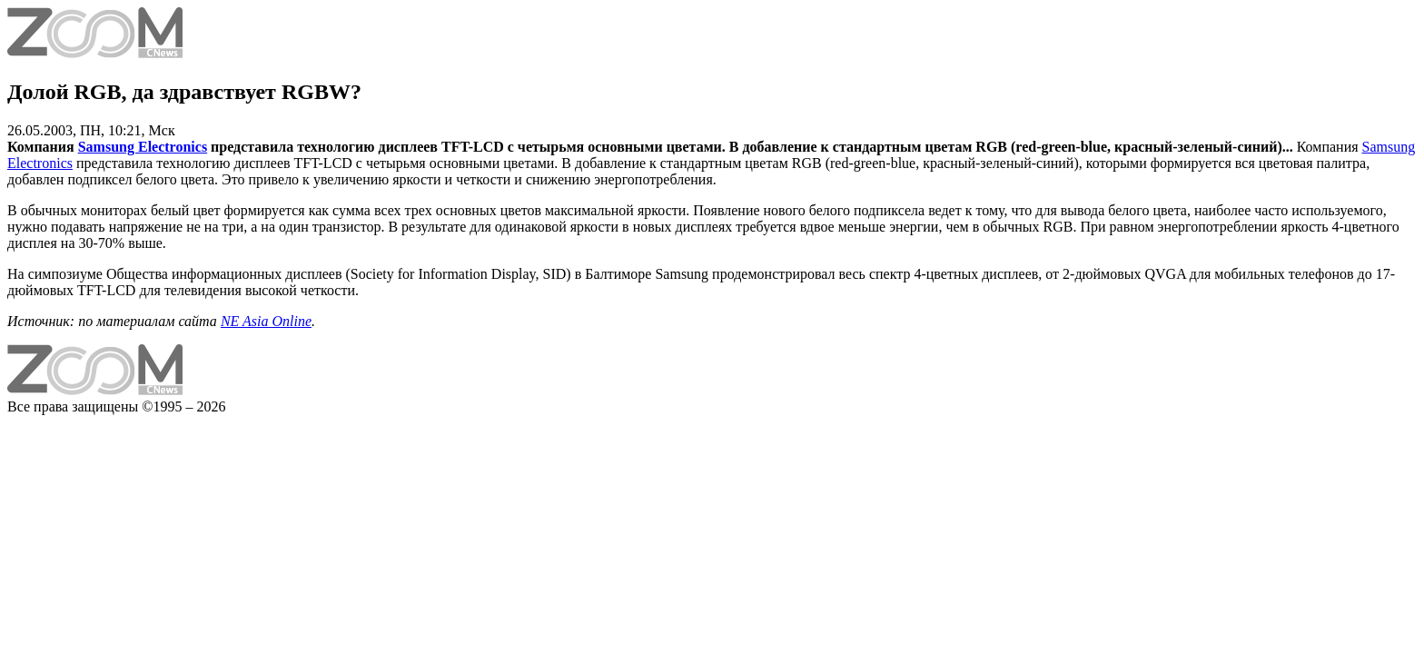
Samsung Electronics (142, 146)
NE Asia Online (266, 321)
